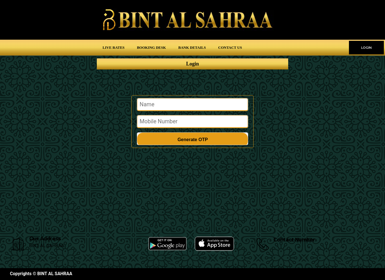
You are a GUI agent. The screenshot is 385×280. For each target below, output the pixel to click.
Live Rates (113, 47)
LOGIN (366, 48)
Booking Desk (151, 47)
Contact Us (230, 47)
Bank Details (192, 47)
